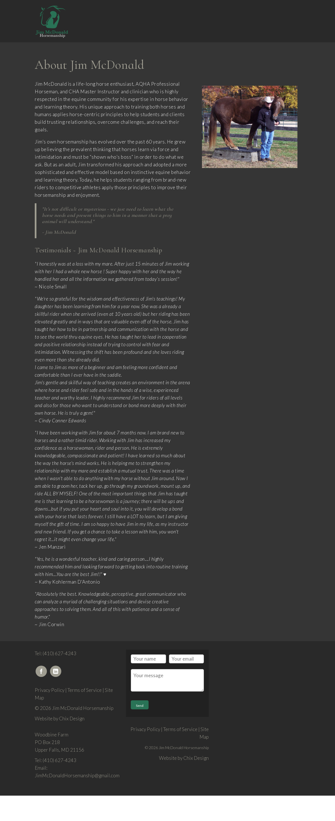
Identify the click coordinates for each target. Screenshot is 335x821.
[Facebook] (41, 671)
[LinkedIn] (55, 671)
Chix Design (71, 718)
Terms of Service (85, 690)
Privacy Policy (49, 690)
